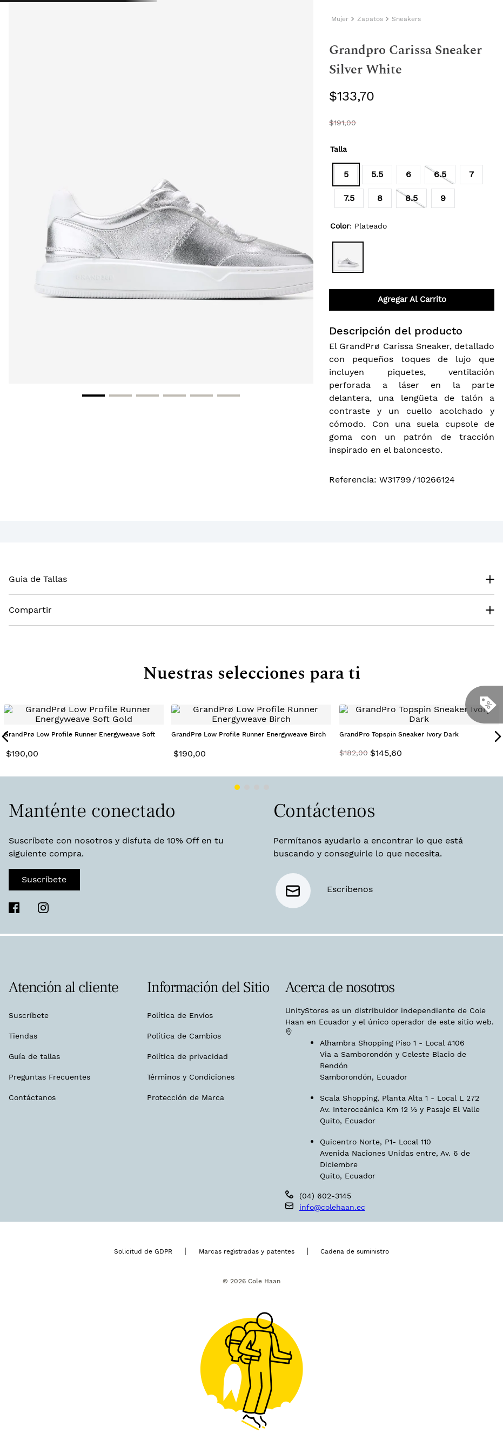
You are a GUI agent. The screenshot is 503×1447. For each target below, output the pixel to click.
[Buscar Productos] (334, 59)
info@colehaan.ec (332, 1204)
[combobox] (395, 60)
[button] (346, 250)
